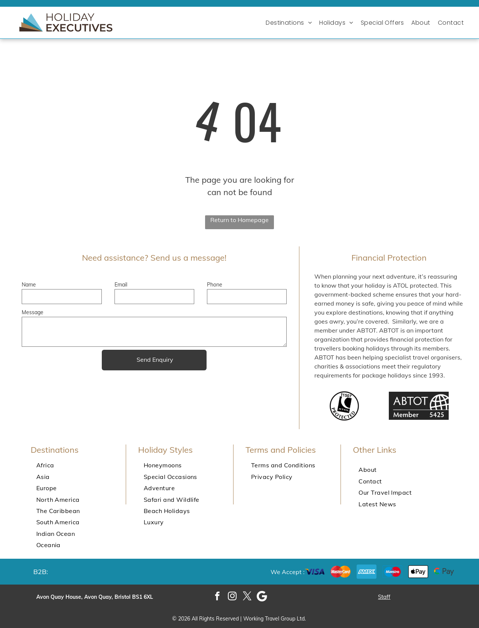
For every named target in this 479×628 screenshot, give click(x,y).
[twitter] (247, 596)
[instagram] (232, 596)
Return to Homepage (239, 220)
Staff (384, 596)
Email (121, 284)
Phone (214, 284)
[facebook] (217, 596)
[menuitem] (290, 22)
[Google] (262, 596)
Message (32, 312)
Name (29, 284)
